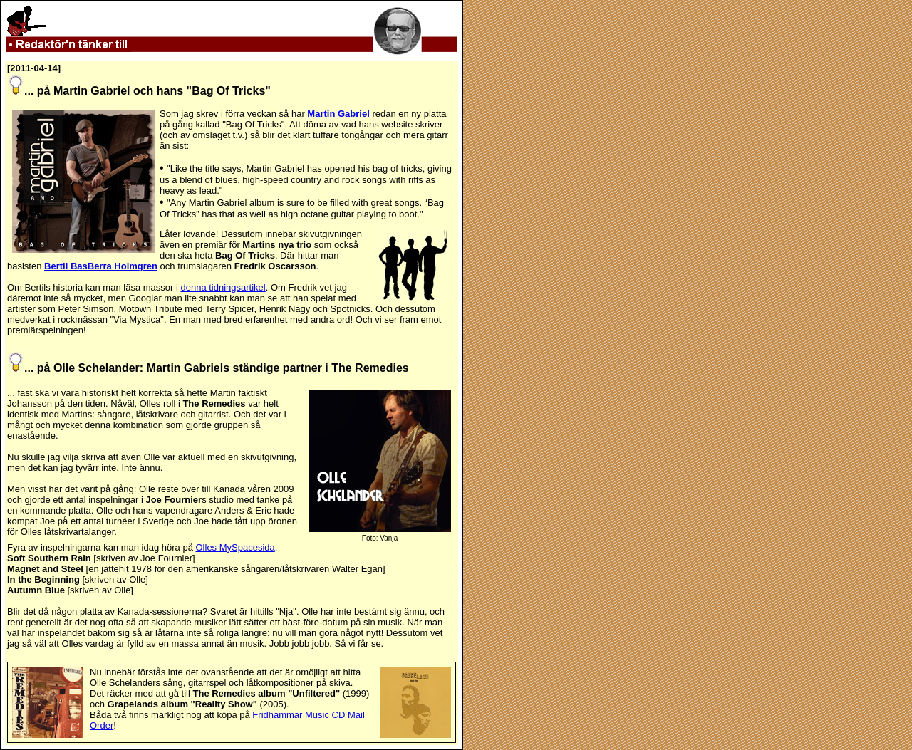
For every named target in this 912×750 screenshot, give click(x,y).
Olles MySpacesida (235, 547)
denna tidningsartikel (222, 287)
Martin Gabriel (338, 113)
